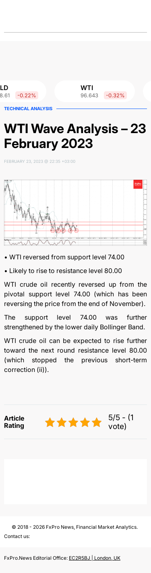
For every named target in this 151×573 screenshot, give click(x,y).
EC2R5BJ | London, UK (94, 558)
